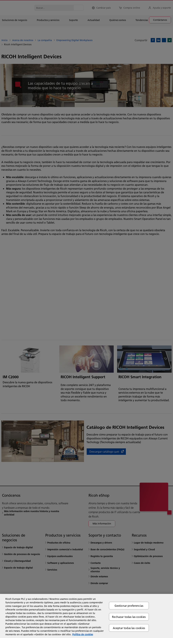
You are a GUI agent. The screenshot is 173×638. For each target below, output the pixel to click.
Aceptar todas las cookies (129, 628)
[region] (86, 616)
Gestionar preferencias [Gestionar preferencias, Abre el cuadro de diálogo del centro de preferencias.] (129, 605)
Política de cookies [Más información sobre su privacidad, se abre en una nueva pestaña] (82, 634)
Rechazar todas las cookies (129, 616)
